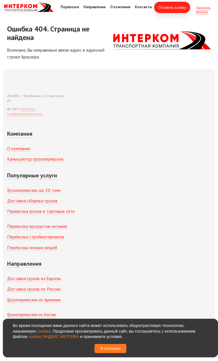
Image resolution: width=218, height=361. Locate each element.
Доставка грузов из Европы (34, 278)
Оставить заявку (172, 11)
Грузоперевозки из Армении (34, 300)
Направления (94, 11)
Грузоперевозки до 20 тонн (34, 190)
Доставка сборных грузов (32, 200)
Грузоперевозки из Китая (31, 314)
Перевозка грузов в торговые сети (41, 211)
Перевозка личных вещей (32, 247)
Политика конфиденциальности (24, 111)
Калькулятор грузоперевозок (35, 159)
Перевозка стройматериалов (35, 237)
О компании (120, 11)
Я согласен (110, 348)
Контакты (143, 11)
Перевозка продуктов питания (37, 226)
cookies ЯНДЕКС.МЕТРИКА (53, 336)
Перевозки (69, 11)
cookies (44, 331)
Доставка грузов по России (33, 289)
